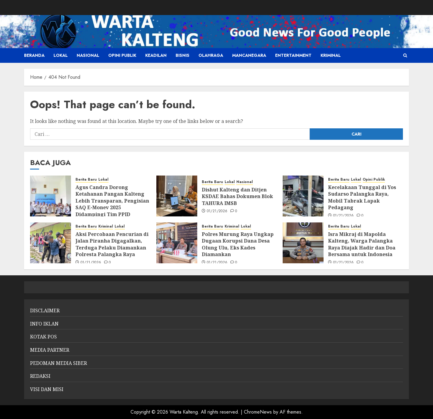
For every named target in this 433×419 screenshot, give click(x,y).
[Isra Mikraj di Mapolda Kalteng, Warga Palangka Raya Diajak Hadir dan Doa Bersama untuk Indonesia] (303, 242)
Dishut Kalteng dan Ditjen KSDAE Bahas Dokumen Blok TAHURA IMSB (237, 196)
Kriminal (331, 55)
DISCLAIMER (45, 310)
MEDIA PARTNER (49, 350)
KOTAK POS (43, 336)
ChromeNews (258, 411)
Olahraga (210, 55)
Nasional (88, 55)
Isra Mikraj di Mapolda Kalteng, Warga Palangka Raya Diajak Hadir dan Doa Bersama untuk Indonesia (361, 244)
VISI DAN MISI (46, 389)
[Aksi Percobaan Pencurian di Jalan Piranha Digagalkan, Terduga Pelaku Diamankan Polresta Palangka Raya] (50, 242)
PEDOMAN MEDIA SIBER (58, 363)
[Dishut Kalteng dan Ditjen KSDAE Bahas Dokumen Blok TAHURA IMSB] (176, 196)
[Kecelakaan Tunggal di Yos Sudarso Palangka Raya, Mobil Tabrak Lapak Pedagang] (303, 196)
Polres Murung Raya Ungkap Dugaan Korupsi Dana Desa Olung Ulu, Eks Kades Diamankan (238, 244)
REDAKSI (40, 376)
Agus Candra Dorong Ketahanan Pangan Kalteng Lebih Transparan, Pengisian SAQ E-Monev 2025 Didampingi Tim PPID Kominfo (112, 204)
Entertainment (293, 55)
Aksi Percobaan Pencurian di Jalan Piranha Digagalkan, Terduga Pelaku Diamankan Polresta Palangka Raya (112, 244)
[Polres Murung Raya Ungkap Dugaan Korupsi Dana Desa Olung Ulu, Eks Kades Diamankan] (176, 242)
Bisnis (182, 55)
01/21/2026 (217, 211)
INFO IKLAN (44, 323)
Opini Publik (122, 55)
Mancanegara (249, 55)
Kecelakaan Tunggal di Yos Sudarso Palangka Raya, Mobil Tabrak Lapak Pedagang (362, 197)
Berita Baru (86, 179)
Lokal (61, 55)
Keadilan (156, 55)
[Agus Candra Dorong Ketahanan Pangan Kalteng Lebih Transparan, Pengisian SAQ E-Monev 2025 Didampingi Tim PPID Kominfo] (50, 196)
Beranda (34, 55)
